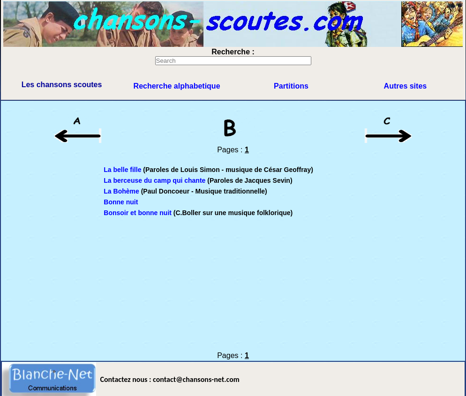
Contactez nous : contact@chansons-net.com (170, 379)
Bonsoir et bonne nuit (138, 213)
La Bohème (121, 191)
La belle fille (123, 169)
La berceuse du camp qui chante (154, 180)
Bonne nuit (121, 202)
